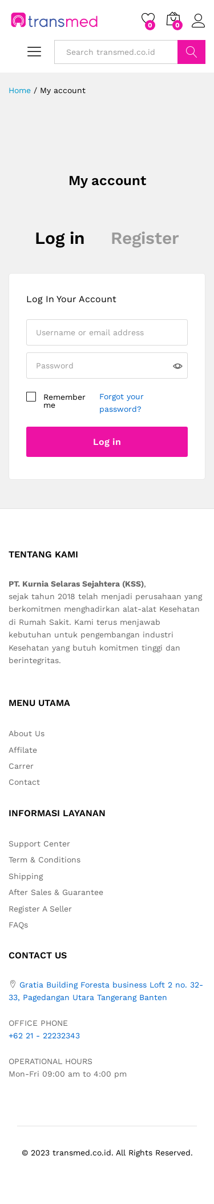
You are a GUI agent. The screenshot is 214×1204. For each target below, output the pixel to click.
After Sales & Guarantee (56, 892)
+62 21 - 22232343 (44, 1035)
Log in (60, 238)
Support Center (39, 843)
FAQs (18, 924)
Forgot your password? (121, 403)
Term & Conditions (44, 859)
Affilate (23, 749)
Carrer (21, 765)
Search (191, 52)
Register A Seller (40, 908)
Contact (24, 781)
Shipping (26, 876)
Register (145, 238)
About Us (27, 733)
